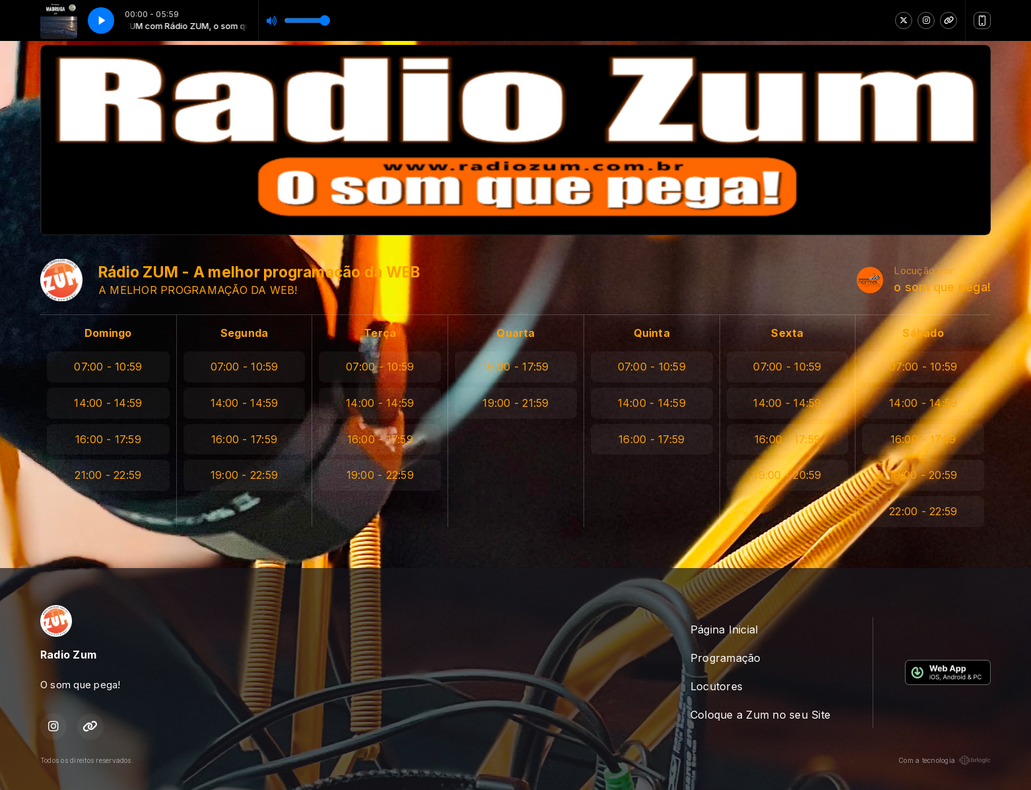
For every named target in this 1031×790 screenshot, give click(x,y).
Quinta (652, 333)
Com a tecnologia (944, 760)
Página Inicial (724, 629)
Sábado (922, 333)
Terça (380, 333)
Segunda (244, 333)
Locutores (716, 686)
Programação (725, 657)
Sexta (787, 333)
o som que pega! (942, 287)
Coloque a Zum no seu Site (760, 714)
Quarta (515, 333)
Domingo (108, 333)
